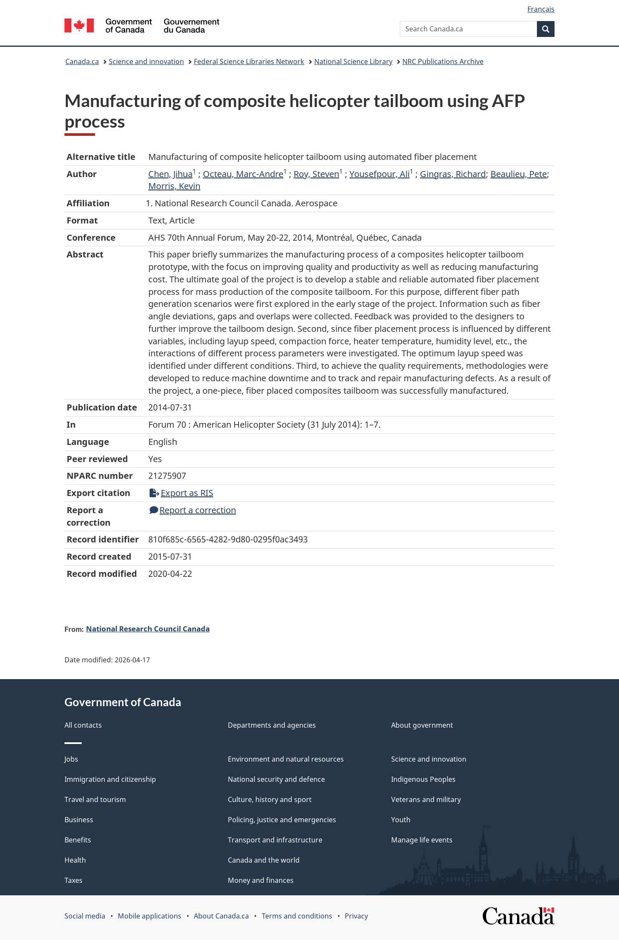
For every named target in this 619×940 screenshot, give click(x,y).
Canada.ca (82, 61)
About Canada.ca (221, 916)
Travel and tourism (95, 799)
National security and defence (276, 779)
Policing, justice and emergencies (282, 819)
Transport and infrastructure (275, 840)
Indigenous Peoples (423, 779)
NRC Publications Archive (443, 61)
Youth (401, 819)
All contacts (83, 725)
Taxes (73, 880)
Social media (84, 916)
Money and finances (261, 880)
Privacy (356, 916)
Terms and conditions (297, 916)
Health (75, 860)
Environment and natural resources (286, 759)
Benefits (77, 840)
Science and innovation (146, 61)
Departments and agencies (272, 725)
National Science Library (353, 61)
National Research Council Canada (148, 628)
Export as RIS (181, 493)
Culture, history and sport (270, 799)
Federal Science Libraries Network (249, 61)
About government (422, 725)
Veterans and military (426, 799)
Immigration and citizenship (110, 779)
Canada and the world (264, 860)
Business (78, 819)
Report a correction (193, 510)
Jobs (71, 759)
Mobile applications (149, 916)
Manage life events (422, 840)
